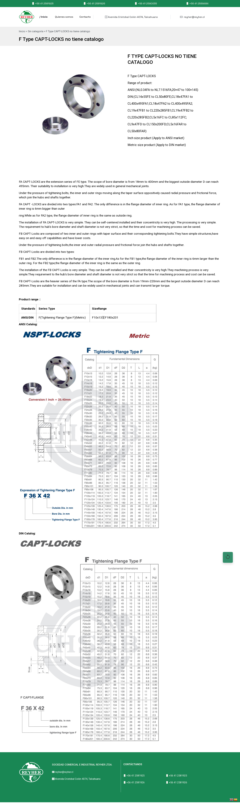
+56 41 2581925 (43, 3)
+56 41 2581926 (94, 3)
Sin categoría (35, 31)
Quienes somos (64, 16)
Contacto (85, 16)
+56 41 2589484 (197, 3)
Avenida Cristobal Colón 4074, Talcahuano (131, 17)
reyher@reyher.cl (192, 17)
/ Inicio (44, 16)
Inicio (22, 31)
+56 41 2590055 (146, 3)
